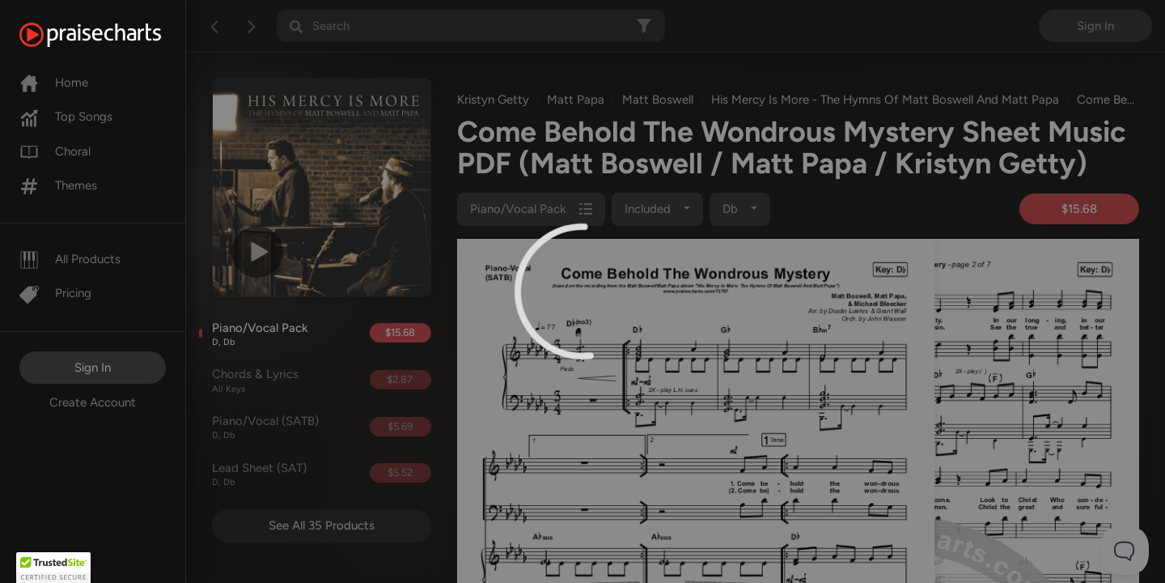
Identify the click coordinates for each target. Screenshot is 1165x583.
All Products (70, 259)
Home (53, 82)
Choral (55, 151)
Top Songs (65, 116)
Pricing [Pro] (55, 293)
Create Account (92, 402)
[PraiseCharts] (110, 35)
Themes (58, 185)
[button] (53, 567)
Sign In (92, 367)
